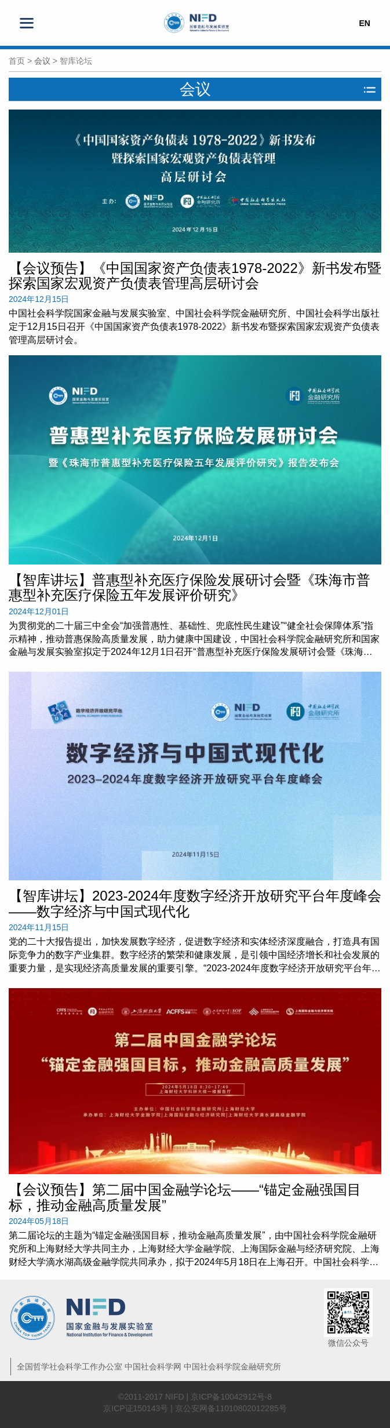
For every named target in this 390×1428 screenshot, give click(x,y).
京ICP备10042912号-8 (231, 1396)
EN (364, 23)
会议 (42, 60)
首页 (17, 60)
